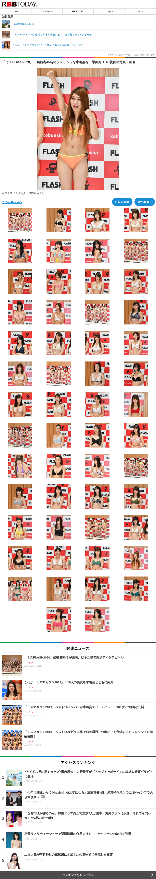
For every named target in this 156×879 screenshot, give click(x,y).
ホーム (16, 11)
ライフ (140, 11)
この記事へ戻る (12, 202)
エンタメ (109, 11)
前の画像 (123, 201)
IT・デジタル (47, 11)
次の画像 (143, 201)
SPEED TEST (78, 11)
